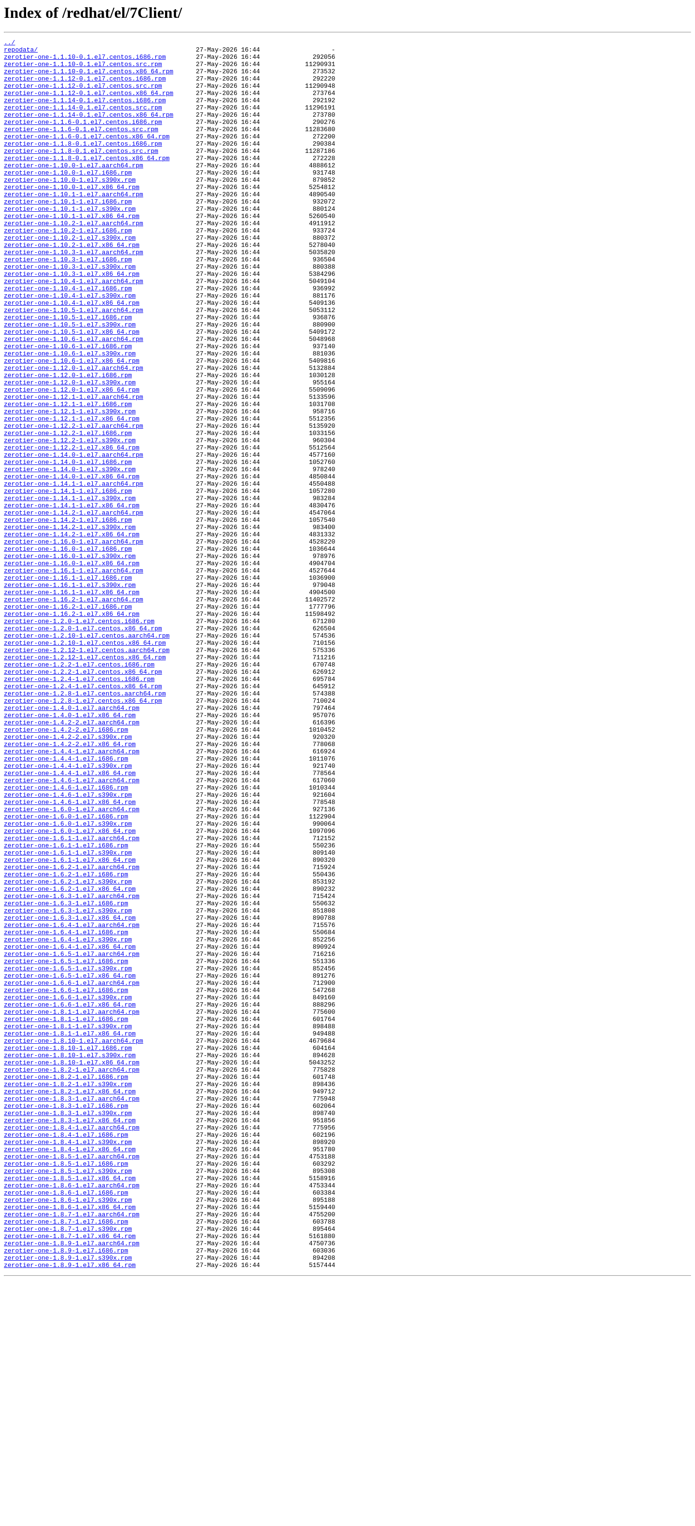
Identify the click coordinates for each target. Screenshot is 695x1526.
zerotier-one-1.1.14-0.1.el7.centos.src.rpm (83, 121)
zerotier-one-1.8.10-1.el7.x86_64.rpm (71, 1267)
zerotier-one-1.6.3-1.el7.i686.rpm (66, 1076)
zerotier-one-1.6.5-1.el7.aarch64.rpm (71, 1137)
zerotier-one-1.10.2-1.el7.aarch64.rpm (73, 260)
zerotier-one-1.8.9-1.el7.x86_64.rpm (70, 1510)
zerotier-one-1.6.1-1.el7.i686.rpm (66, 1007)
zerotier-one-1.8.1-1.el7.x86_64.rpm (70, 1232)
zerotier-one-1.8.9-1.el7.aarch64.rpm (71, 1484)
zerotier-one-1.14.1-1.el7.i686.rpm (68, 581)
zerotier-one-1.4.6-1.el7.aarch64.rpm (71, 929)
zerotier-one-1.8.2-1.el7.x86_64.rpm (70, 1302)
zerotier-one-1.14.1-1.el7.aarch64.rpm (73, 573)
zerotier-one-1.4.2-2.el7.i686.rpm (66, 868)
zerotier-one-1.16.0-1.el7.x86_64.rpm (71, 668)
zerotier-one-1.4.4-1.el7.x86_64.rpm (70, 920)
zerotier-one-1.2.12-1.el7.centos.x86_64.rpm (85, 781)
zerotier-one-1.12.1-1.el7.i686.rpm (68, 477)
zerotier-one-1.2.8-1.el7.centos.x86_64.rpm (83, 833)
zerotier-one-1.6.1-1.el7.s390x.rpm (68, 1015)
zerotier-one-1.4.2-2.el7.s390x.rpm (68, 876)
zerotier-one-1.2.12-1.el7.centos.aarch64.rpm (86, 772)
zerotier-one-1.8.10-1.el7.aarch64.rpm (73, 1241)
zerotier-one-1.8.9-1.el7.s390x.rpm (68, 1502)
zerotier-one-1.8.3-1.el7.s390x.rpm (68, 1328)
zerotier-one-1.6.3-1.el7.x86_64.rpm (70, 1094)
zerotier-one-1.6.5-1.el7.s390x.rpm (68, 1154)
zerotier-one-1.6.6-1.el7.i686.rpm (66, 1180)
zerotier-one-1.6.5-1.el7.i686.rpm (66, 1146)
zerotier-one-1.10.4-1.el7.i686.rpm (68, 338)
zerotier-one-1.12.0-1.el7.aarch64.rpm (73, 434)
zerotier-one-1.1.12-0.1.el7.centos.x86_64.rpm (88, 104)
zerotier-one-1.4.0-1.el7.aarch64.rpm (71, 842)
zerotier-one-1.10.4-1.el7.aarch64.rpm (73, 330)
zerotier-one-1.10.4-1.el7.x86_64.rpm (71, 356)
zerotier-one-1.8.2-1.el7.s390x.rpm (68, 1293)
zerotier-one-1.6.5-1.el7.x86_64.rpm (70, 1163)
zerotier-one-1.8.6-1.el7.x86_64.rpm (70, 1441)
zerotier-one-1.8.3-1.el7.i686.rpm (66, 1319)
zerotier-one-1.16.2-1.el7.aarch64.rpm (73, 712)
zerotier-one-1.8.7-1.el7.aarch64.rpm (71, 1449)
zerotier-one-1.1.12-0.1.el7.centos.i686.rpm (85, 86)
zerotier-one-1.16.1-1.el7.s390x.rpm (70, 694)
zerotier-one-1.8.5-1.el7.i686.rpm (66, 1389)
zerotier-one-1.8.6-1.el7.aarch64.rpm (71, 1415)
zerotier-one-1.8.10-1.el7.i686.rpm (68, 1250)
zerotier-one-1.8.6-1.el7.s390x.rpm (68, 1432)
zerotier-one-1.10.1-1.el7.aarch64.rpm (73, 225)
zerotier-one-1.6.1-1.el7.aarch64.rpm (71, 998)
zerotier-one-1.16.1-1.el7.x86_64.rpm (71, 703)
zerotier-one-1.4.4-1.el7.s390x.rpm (68, 911)
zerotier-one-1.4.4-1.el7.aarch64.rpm (71, 894)
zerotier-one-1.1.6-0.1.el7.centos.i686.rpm (83, 139)
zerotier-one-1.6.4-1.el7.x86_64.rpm (70, 1128)
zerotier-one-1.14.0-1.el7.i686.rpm (68, 547)
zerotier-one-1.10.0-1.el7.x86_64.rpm (71, 217)
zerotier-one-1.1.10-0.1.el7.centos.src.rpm (83, 69)
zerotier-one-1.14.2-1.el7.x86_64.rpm (71, 633)
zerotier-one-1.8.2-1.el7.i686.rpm (66, 1285)
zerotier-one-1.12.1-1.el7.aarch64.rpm (73, 468)
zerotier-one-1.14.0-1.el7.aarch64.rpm (73, 538)
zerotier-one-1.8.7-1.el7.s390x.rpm (68, 1467)
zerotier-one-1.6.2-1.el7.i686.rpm (66, 1041)
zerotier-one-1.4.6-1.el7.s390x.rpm (68, 946)
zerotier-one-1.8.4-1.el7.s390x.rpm (68, 1363)
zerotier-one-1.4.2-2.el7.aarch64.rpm (71, 859)
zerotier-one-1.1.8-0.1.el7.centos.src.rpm (81, 173)
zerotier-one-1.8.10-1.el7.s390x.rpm (70, 1258)
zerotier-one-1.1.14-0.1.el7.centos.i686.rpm (85, 113)
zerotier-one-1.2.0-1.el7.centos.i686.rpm (79, 738)
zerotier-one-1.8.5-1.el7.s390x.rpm (68, 1397)
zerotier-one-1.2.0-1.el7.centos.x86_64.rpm (83, 746)
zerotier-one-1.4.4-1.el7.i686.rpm (66, 903)
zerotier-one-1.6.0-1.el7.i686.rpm (66, 972)
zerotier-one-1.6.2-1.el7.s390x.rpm (68, 1050)
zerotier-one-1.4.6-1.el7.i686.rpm (66, 937)
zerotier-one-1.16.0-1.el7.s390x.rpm (70, 659)
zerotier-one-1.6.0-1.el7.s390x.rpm (68, 981)
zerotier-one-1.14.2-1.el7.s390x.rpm (70, 625)
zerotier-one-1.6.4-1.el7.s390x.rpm (68, 1120)
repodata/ (21, 52)
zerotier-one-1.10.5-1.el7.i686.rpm (68, 373)
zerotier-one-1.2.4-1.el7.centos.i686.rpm (79, 807)
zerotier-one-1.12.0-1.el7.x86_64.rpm (71, 460)
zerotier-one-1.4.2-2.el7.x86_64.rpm (70, 885)
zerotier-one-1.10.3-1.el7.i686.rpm (68, 304)
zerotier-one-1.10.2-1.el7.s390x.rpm (70, 277)
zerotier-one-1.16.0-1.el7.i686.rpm (68, 651)
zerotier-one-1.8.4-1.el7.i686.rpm (66, 1354)
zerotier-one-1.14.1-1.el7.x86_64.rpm (71, 599)
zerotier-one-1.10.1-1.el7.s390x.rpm (70, 243)
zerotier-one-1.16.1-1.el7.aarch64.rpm (73, 677)
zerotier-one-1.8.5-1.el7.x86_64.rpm (70, 1406)
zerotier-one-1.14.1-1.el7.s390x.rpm (70, 590)
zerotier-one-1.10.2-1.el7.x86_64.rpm (71, 286)
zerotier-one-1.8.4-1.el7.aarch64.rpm (71, 1345)
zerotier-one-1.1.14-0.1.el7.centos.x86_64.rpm (88, 130)
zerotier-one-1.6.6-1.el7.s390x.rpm (68, 1189)
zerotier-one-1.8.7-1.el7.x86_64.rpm (70, 1476)
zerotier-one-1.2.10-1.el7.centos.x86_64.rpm (85, 764)
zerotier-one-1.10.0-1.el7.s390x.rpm (70, 208)
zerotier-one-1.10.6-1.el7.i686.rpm (68, 408)
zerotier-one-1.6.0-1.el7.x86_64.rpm (70, 989)
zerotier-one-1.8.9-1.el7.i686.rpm (66, 1493)
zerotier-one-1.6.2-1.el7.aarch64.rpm (71, 1033)
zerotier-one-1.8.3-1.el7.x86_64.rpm (70, 1337)
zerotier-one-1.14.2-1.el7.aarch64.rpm (73, 607)
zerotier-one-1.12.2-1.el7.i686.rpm (68, 512)
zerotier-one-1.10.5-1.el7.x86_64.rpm (71, 390)
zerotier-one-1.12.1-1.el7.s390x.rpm (70, 486)
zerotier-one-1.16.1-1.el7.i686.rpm (68, 685)
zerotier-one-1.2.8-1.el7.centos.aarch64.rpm (85, 824)
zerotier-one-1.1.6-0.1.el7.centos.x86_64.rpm (86, 156)
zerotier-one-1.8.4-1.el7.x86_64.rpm (70, 1371)
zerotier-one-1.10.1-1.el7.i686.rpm (68, 234)
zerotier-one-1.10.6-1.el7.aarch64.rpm (73, 399)
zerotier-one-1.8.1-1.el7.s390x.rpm (68, 1224)
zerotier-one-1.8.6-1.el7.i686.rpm (66, 1423)
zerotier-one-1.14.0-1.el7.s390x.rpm (70, 555)
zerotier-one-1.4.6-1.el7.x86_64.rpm (70, 955)
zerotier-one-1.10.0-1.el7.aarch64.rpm (73, 191)
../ (9, 43)
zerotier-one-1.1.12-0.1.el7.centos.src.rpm (83, 95)
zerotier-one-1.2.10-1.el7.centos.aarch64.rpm (86, 755)
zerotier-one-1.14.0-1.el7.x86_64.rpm (71, 564)
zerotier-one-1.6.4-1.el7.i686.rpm (66, 1111)
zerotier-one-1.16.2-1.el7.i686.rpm (68, 720)
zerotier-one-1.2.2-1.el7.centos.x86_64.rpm (83, 798)
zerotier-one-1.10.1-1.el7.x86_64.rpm (71, 251)
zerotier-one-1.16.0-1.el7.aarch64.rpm (73, 642)
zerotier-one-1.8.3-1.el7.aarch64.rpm (71, 1311)
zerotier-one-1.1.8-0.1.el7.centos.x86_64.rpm (86, 182)
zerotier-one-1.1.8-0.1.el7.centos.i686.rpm (83, 165)
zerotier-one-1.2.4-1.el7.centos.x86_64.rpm (83, 816)
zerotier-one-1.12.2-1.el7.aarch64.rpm (73, 503)
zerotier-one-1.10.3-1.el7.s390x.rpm (70, 312)
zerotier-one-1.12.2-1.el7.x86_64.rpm (71, 529)
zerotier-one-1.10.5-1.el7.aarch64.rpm (73, 364)
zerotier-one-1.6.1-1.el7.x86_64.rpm (70, 1024)
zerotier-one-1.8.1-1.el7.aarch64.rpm (71, 1206)
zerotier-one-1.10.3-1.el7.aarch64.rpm (73, 295)
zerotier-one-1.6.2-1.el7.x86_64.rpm (70, 1059)
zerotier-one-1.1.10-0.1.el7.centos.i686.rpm (85, 60)
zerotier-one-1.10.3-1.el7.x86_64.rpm (71, 321)
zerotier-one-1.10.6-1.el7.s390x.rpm (70, 416)
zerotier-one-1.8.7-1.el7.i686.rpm (66, 1458)
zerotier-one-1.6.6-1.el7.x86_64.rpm (70, 1198)
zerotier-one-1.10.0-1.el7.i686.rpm (68, 199)
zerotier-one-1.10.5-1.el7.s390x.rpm (70, 382)
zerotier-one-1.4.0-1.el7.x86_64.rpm (70, 850)
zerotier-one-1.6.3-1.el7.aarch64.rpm (71, 1067)
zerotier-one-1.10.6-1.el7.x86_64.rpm (71, 425)
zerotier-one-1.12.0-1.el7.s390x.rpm (70, 451)
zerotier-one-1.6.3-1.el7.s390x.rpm (68, 1085)
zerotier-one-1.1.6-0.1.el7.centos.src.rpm (81, 147)
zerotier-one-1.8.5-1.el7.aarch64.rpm (71, 1380)
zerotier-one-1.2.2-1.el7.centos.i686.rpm (79, 790)
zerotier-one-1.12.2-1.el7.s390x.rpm (70, 521)
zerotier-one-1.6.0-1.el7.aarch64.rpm (71, 963)
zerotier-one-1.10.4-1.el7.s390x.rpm (70, 347)
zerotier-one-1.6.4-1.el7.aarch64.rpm (71, 1102)
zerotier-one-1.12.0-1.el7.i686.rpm (68, 442)
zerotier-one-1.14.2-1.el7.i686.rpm (68, 616)
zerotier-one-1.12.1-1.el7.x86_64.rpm (71, 494)
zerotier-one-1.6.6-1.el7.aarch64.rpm (71, 1172)
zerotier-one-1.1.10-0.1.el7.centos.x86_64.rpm (88, 78)
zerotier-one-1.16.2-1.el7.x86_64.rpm (71, 729)
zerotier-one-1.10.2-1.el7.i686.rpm (68, 269)
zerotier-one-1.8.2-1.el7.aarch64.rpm (71, 1276)
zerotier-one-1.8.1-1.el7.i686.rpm (66, 1215)
